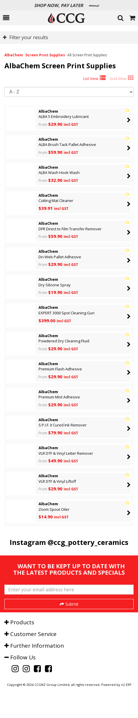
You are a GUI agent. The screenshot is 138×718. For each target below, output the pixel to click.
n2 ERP (126, 707)
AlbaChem (13, 55)
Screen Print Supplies (45, 55)
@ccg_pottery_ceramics (88, 542)
